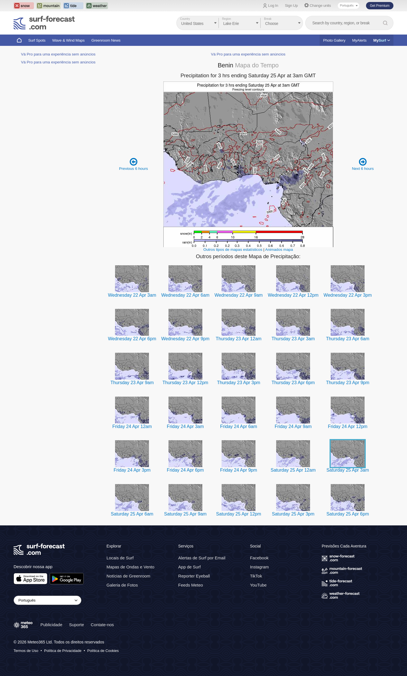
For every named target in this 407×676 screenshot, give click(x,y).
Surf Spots (37, 40)
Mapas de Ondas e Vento (130, 566)
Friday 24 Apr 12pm (347, 426)
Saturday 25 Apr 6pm (347, 514)
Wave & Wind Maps (68, 40)
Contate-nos (102, 624)
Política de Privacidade (62, 651)
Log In (273, 5)
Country (185, 18)
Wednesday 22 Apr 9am (239, 295)
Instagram (259, 566)
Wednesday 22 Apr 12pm (293, 295)
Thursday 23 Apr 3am (293, 338)
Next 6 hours (363, 164)
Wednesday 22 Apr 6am (185, 295)
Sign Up (291, 5)
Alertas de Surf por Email (202, 557)
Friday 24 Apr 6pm (185, 470)
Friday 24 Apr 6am (238, 426)
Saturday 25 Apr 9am (185, 514)
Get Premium (379, 6)
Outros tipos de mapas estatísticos (232, 249)
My (381, 40)
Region (226, 18)
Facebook (259, 557)
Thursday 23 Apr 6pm (293, 382)
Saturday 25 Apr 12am (293, 470)
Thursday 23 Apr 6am (347, 338)
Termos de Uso (26, 651)
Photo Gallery (334, 40)
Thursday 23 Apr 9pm (347, 382)
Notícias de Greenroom (128, 576)
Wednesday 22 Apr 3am (132, 295)
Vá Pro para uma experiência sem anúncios (58, 54)
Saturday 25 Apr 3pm (293, 514)
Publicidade (51, 624)
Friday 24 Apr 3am (185, 426)
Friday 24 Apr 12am (132, 426)
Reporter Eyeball (194, 576)
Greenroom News (105, 40)
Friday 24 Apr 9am (293, 426)
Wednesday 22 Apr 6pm (132, 338)
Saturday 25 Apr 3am (347, 470)
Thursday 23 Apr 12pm (185, 382)
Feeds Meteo (190, 585)
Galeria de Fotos (122, 585)
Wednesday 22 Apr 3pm (348, 295)
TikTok (256, 576)
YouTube (258, 585)
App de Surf (189, 566)
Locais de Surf (120, 557)
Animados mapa (279, 249)
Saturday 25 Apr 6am (132, 514)
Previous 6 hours (133, 164)
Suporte (76, 624)
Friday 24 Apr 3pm (132, 470)
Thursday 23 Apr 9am (132, 382)
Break (267, 18)
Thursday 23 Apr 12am (238, 338)
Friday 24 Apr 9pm (238, 470)
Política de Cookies (103, 651)
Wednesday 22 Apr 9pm (185, 338)
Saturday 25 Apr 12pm (238, 514)
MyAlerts (359, 40)
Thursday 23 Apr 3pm (238, 382)
